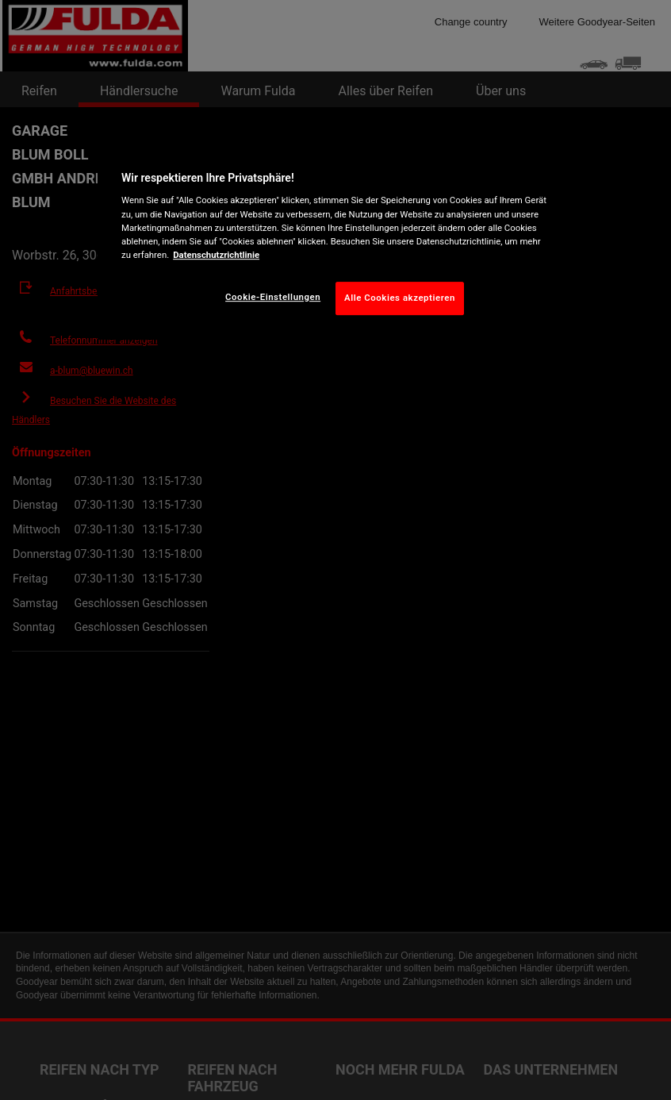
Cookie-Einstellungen (272, 296)
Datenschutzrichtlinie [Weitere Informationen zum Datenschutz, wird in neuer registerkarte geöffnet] (216, 254)
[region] (335, 239)
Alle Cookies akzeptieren (399, 297)
